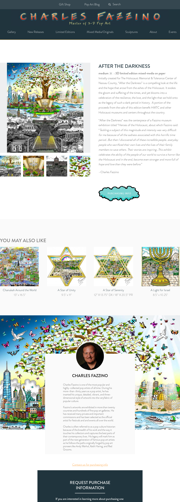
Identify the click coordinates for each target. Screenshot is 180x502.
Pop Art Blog (92, 4)
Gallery (11, 32)
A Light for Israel (160, 290)
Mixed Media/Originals (100, 32)
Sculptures (131, 32)
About (153, 32)
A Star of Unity (67, 290)
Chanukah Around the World (19, 290)
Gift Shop (64, 4)
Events (173, 32)
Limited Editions (65, 32)
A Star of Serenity (113, 290)
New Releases (36, 32)
